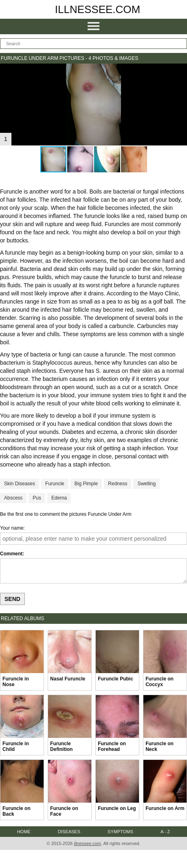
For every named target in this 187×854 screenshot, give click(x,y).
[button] (179, 70)
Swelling (146, 483)
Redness (117, 483)
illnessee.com (98, 9)
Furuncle (54, 483)
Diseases (69, 831)
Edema (59, 498)
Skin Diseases (19, 483)
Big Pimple (86, 483)
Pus (37, 498)
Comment (11, 554)
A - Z (165, 831)
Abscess (13, 498)
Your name (12, 528)
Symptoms (120, 831)
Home (24, 831)
